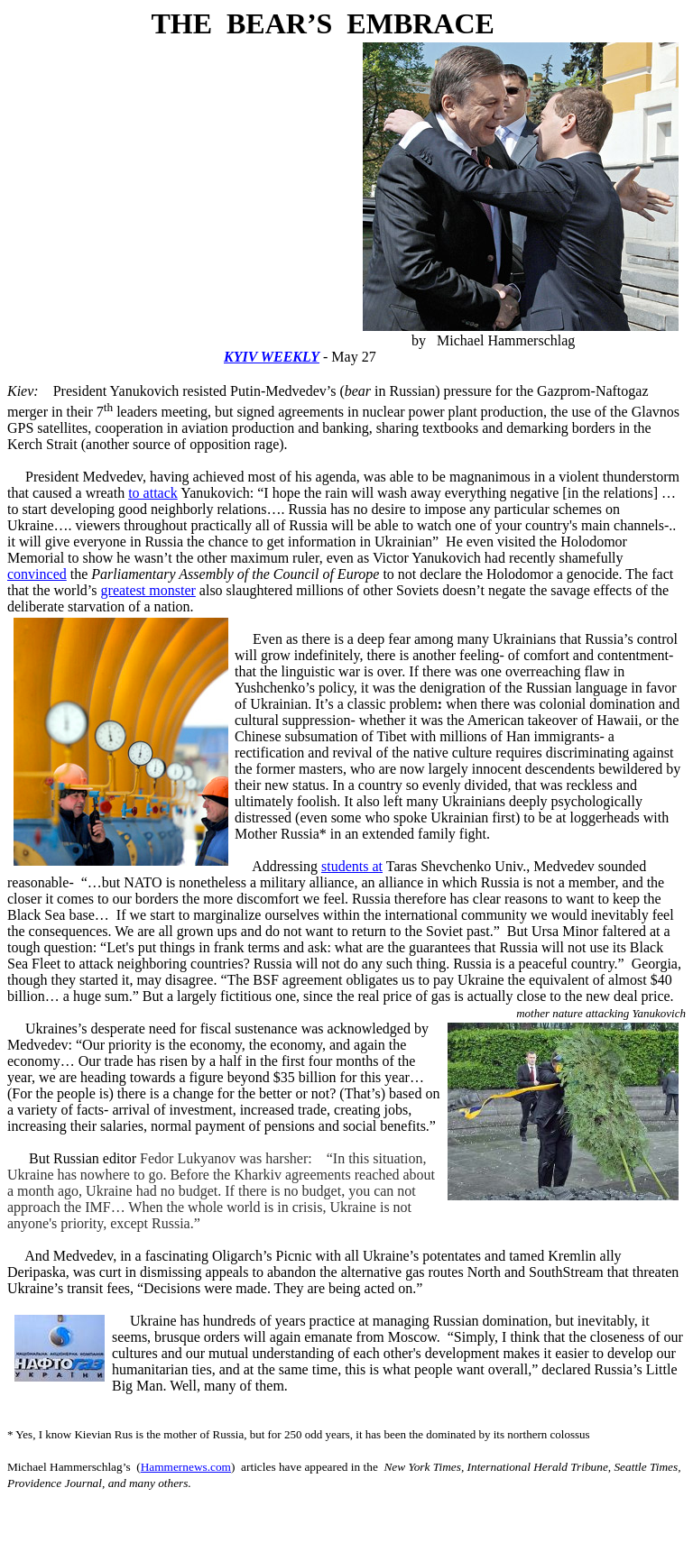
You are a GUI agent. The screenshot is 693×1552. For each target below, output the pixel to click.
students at (352, 866)
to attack (153, 492)
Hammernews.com (186, 1467)
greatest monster (148, 590)
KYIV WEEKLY (271, 356)
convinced (37, 574)
